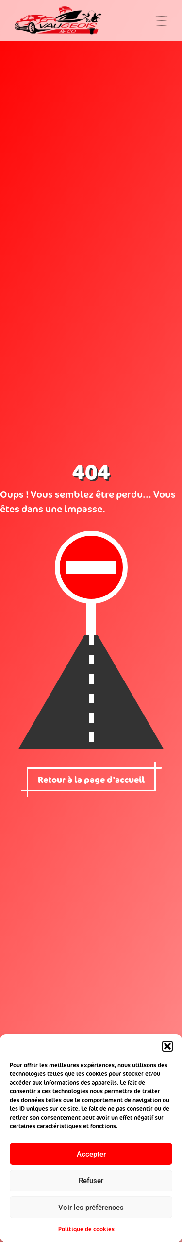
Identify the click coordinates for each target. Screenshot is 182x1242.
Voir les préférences (91, 1207)
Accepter (91, 1154)
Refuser (91, 1180)
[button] (167, 1046)
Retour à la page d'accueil (91, 779)
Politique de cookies (86, 1229)
